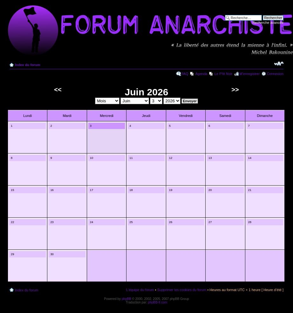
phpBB (126, 299)
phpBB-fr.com (157, 302)
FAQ (184, 74)
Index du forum (27, 65)
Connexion (275, 74)
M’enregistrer (249, 74)
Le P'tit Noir (224, 74)
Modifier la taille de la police (278, 63)
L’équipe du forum (140, 290)
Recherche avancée (267, 22)
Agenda (201, 74)
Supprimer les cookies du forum (182, 290)
